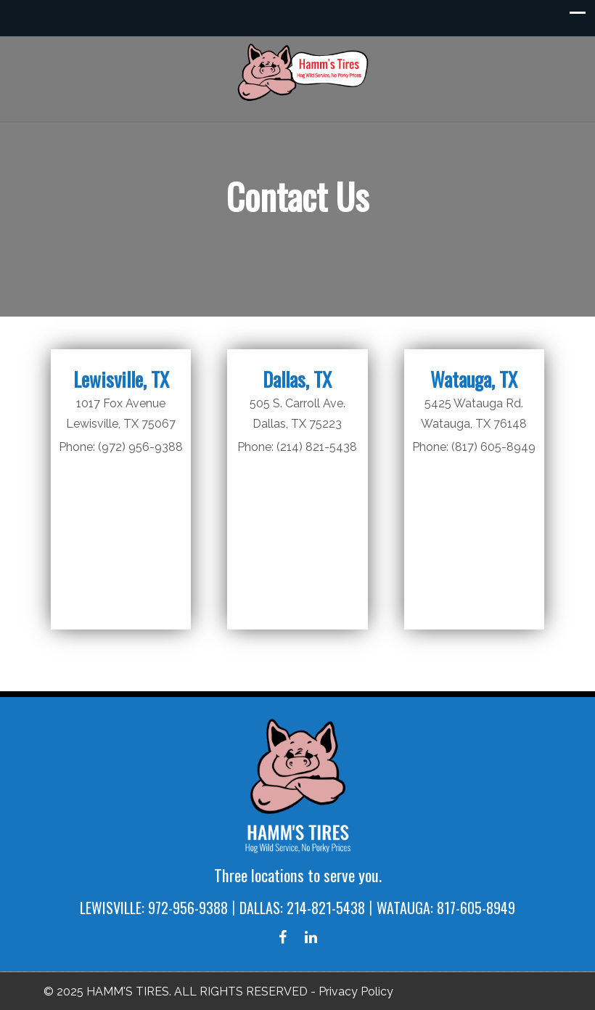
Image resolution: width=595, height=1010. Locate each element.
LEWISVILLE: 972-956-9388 (154, 908)
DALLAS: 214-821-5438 (302, 908)
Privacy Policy (356, 991)
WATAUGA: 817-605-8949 (446, 908)
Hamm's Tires (305, 72)
